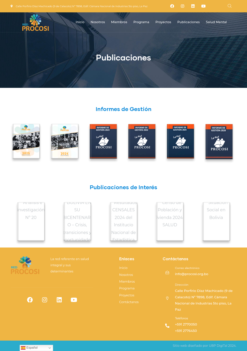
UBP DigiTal (218, 346)
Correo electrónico (187, 268)
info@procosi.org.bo (191, 274)
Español (29, 348)
